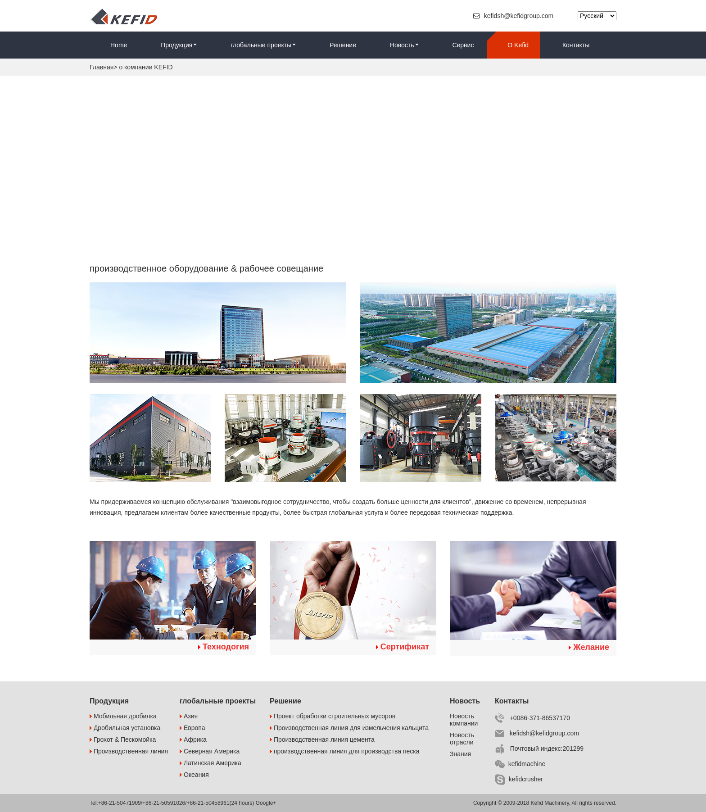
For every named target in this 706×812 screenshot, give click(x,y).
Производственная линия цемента (322, 739)
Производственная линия (129, 751)
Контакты (575, 45)
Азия (189, 716)
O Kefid (518, 45)
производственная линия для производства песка (345, 751)
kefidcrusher (519, 779)
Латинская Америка (210, 763)
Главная (101, 67)
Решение (343, 45)
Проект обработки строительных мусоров (332, 716)
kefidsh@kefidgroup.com (514, 15)
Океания (194, 774)
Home (118, 45)
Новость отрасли (462, 738)
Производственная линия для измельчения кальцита (349, 727)
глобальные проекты (263, 45)
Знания (460, 754)
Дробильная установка (125, 727)
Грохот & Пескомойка (123, 739)
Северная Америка (210, 751)
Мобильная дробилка (123, 716)
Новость (404, 45)
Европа (192, 727)
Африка (193, 739)
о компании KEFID (145, 67)
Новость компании (464, 719)
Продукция (179, 45)
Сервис (463, 45)
